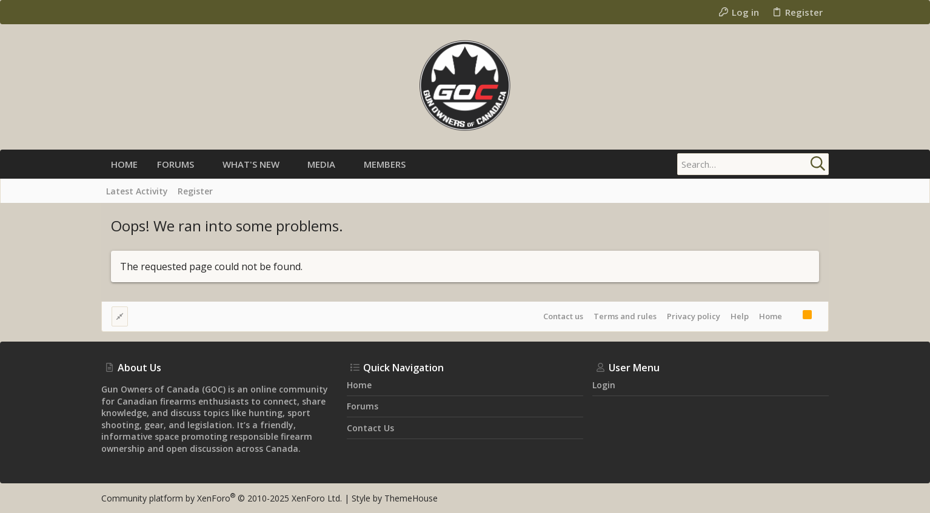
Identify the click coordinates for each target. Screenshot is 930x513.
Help (740, 316)
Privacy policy (693, 316)
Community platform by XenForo (221, 498)
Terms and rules (625, 316)
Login (603, 385)
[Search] (753, 164)
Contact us (563, 316)
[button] (204, 164)
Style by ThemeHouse (395, 498)
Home (770, 316)
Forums (362, 406)
